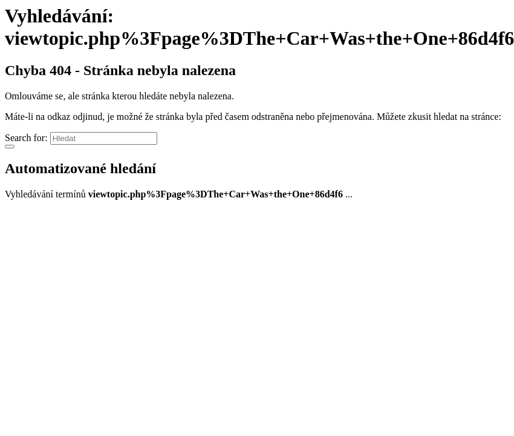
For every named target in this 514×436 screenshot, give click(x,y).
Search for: (26, 138)
